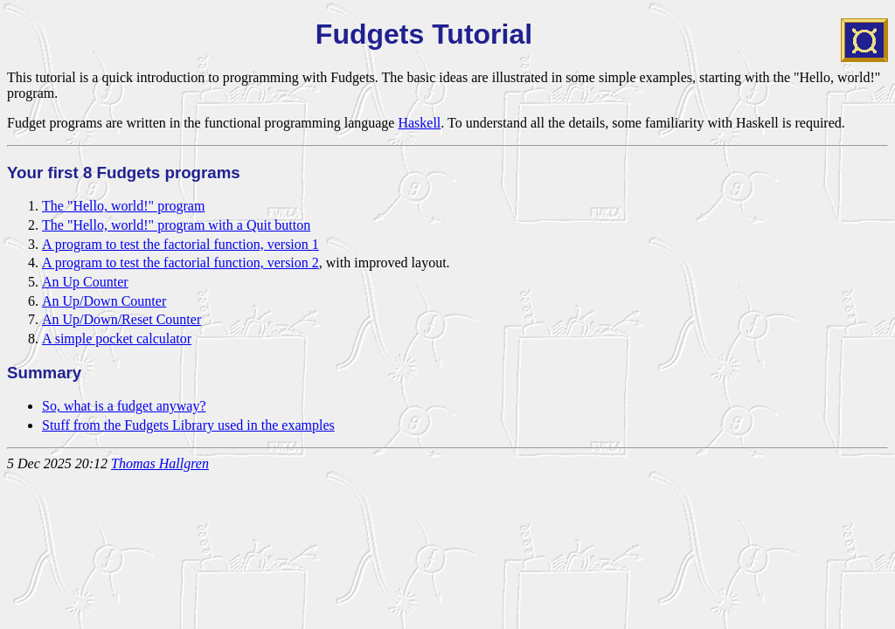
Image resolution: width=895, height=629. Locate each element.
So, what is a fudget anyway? (124, 405)
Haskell (419, 122)
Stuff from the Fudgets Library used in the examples (188, 425)
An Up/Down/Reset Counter (121, 319)
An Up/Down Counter (104, 301)
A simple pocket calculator (116, 338)
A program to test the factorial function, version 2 (180, 262)
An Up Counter (85, 281)
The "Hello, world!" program (123, 205)
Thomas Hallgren (160, 463)
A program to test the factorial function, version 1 (180, 244)
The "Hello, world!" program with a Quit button (176, 225)
